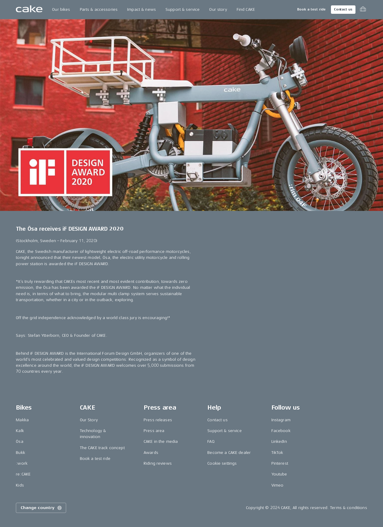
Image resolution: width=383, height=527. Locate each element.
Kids (20, 485)
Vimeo (277, 485)
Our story (218, 9)
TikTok (277, 452)
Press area (154, 430)
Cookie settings (222, 463)
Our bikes (61, 9)
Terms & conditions (348, 507)
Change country (42, 508)
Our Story (89, 420)
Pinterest (279, 463)
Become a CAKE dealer (229, 452)
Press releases (158, 420)
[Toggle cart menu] (363, 9)
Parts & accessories (99, 9)
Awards (151, 452)
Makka (22, 420)
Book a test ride (311, 9)
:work (22, 463)
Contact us (343, 9)
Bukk (20, 452)
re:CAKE (23, 474)
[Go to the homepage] (29, 9)
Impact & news (141, 9)
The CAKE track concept (102, 448)
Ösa (19, 441)
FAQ (210, 441)
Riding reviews (158, 463)
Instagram (281, 420)
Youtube (279, 474)
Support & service (182, 9)
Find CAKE (246, 9)
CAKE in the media (161, 441)
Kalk (20, 430)
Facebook (281, 430)
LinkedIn (279, 441)
